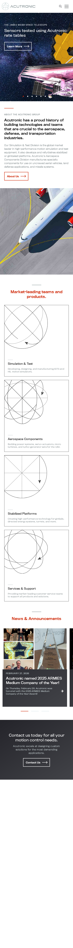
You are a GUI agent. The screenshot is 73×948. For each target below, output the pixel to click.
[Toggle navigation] (66, 6)
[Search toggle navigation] (60, 6)
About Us (16, 176)
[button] (23, 96)
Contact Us (36, 762)
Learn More (18, 46)
